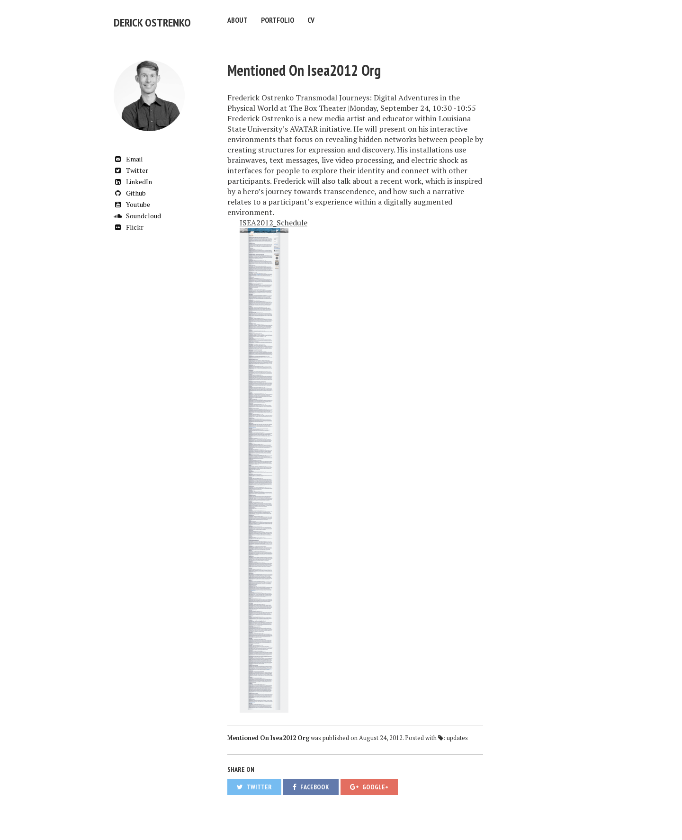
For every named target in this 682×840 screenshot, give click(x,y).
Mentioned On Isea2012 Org (304, 65)
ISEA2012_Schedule (273, 217)
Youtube (132, 199)
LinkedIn (133, 176)
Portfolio (277, 20)
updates (457, 733)
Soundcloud (137, 210)
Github (130, 187)
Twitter (131, 165)
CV (310, 20)
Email (128, 153)
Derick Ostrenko (141, 20)
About (237, 20)
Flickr (129, 221)
